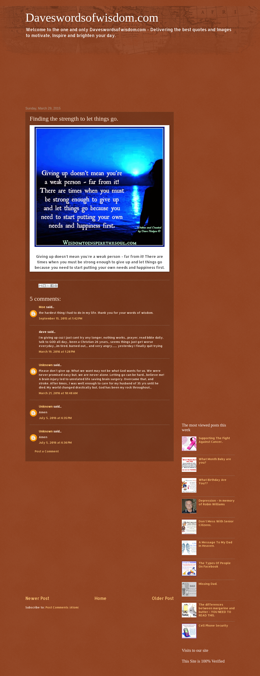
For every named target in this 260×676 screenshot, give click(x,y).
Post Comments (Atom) (62, 607)
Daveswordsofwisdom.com (91, 17)
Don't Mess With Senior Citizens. (216, 523)
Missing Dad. (208, 584)
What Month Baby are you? (215, 461)
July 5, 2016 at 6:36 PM (55, 442)
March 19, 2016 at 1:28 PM (57, 351)
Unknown (46, 365)
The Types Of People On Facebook (215, 565)
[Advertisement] (130, 72)
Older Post (163, 598)
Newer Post (37, 598)
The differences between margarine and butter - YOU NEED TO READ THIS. (217, 610)
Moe (42, 307)
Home (100, 598)
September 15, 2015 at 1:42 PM (60, 318)
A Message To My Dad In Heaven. (215, 544)
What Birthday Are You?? (212, 481)
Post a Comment (47, 451)
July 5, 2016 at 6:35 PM (55, 418)
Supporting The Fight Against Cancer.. (214, 440)
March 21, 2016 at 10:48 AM (58, 393)
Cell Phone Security (213, 625)
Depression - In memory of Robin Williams (217, 502)
